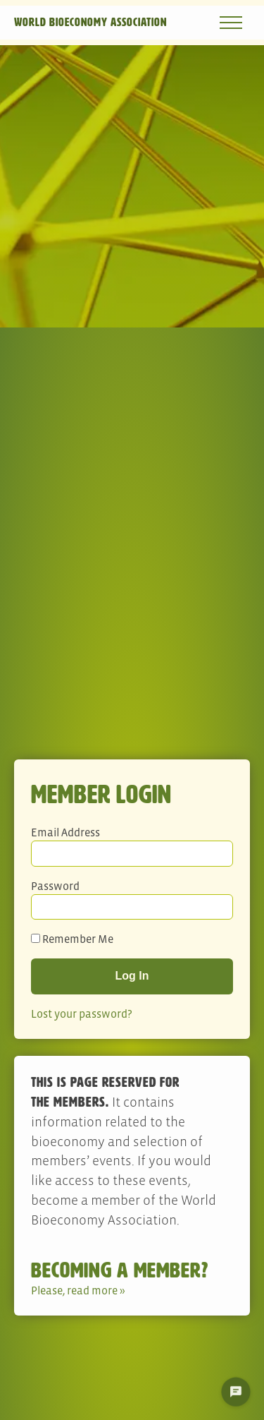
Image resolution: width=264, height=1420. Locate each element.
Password (55, 885)
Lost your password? (81, 1013)
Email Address (65, 832)
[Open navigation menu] (231, 23)
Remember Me (72, 938)
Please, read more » (78, 1290)
